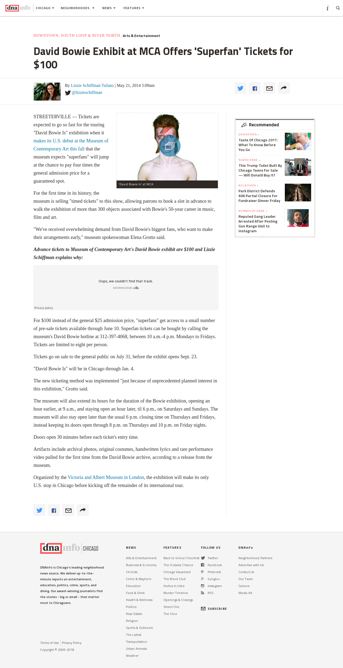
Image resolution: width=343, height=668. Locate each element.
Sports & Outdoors (139, 627)
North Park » (249, 159)
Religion (132, 620)
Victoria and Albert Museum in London (106, 477)
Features (134, 7)
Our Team (245, 578)
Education (133, 585)
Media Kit (245, 592)
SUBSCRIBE (214, 608)
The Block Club (174, 578)
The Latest (133, 634)
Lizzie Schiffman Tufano (92, 85)
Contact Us (246, 571)
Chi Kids (131, 571)
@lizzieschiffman (87, 92)
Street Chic (171, 606)
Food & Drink (135, 592)
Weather (132, 655)
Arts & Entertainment (141, 36)
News (108, 7)
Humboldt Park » (252, 210)
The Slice (170, 613)
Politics (131, 606)
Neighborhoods (77, 7)
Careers (243, 585)
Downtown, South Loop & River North (76, 36)
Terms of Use (49, 642)
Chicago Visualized (177, 571)
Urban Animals (136, 648)
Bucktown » (248, 185)
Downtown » (248, 134)
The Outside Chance (178, 564)
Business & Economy (141, 564)
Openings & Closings (178, 599)
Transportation (136, 641)
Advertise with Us (251, 564)
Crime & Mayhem (138, 578)
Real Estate (134, 613)
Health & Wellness (139, 599)
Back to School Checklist (181, 557)
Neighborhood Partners (255, 557)
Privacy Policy (71, 642)
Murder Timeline (175, 592)
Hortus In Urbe (174, 585)
